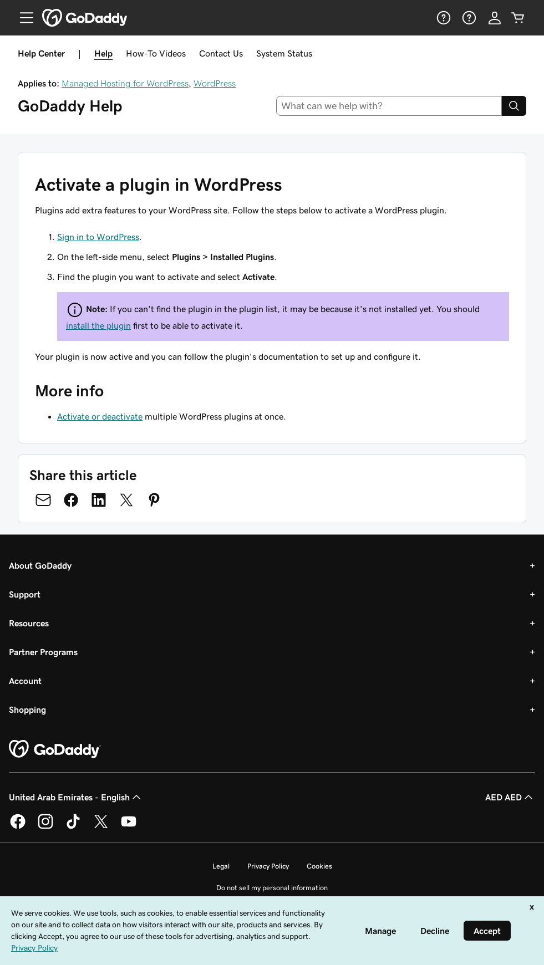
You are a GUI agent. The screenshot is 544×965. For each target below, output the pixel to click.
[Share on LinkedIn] (99, 500)
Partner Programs (43, 651)
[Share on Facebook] (71, 500)
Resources (29, 623)
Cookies (319, 866)
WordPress (215, 83)
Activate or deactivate (100, 416)
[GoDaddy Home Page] (55, 749)
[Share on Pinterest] (154, 500)
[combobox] (389, 106)
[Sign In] (494, 17)
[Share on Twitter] (126, 500)
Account (25, 680)
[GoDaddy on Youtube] (129, 827)
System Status (284, 53)
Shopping (27, 709)
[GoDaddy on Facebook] (18, 827)
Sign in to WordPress (98, 236)
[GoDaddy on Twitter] (101, 827)
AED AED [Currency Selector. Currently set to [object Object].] (510, 797)
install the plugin (98, 325)
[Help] (442, 17)
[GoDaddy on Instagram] (45, 827)
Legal (221, 866)
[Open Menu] (22, 17)
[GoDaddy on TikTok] (73, 827)
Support (24, 594)
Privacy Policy (268, 866)
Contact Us (221, 53)
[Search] (514, 106)
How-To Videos (156, 53)
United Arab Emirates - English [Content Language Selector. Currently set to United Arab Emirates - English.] (76, 797)
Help (103, 53)
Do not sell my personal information (272, 887)
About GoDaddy (40, 565)
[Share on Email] (43, 500)
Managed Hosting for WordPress (125, 83)
